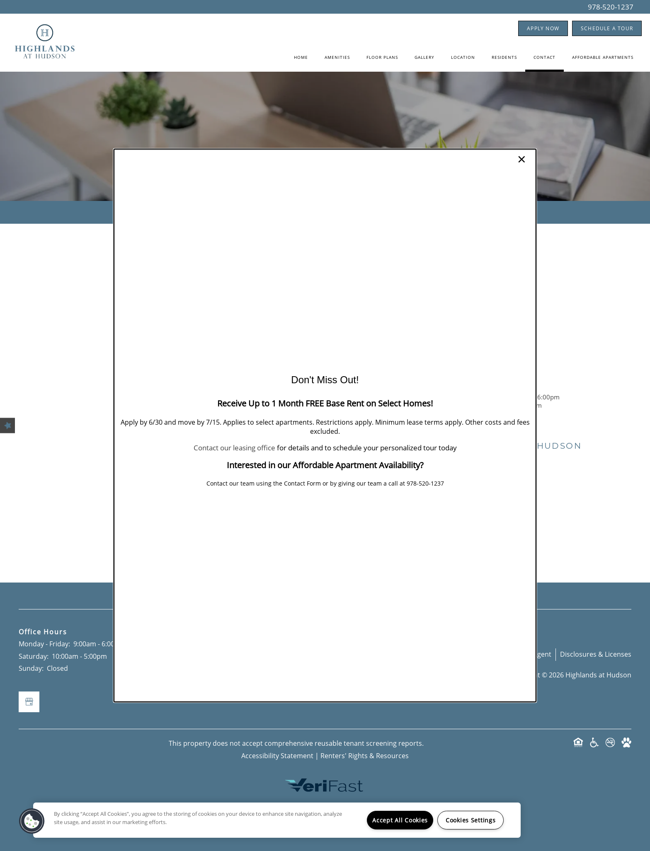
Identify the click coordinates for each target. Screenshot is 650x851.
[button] (32, 821)
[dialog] (325, 425)
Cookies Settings (471, 820)
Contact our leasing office (234, 447)
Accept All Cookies (400, 820)
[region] (277, 820)
